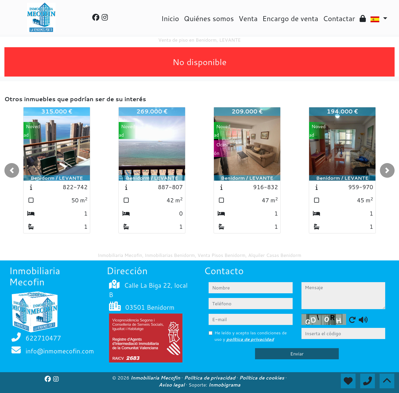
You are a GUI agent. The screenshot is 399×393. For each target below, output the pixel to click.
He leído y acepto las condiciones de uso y (250, 336)
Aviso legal (172, 385)
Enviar (297, 353)
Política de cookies (262, 378)
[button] (11, 170)
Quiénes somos (209, 18)
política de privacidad (250, 339)
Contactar (339, 18)
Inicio (170, 18)
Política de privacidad (210, 378)
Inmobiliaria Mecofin (155, 378)
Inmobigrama (225, 385)
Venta (248, 18)
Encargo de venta (290, 18)
